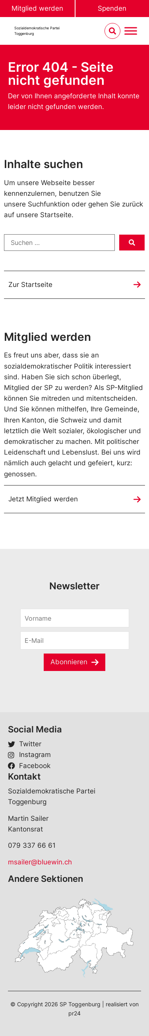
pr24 (74, 1013)
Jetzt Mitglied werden (43, 499)
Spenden (112, 8)
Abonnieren (68, 662)
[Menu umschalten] (130, 31)
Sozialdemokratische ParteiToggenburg (37, 31)
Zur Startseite (30, 285)
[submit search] (132, 242)
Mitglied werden (37, 8)
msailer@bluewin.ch (40, 862)
